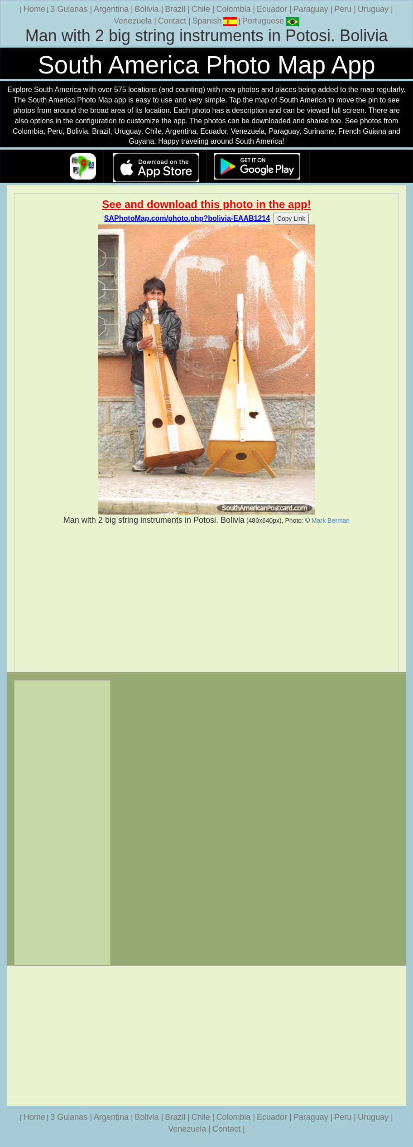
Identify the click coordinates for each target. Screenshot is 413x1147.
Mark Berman (331, 520)
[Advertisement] (206, 598)
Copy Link (291, 218)
